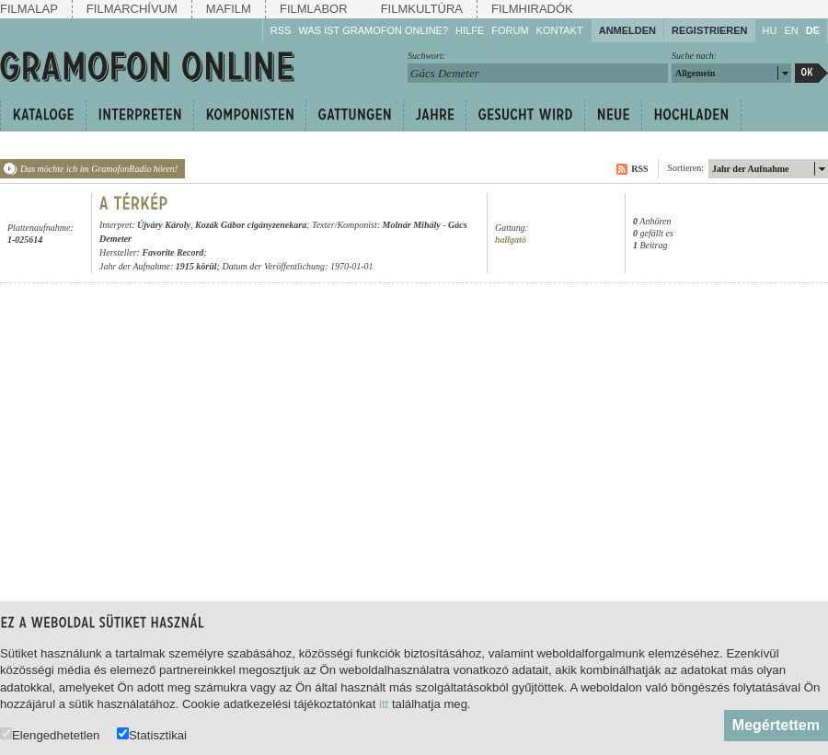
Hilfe (469, 30)
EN (791, 30)
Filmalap (29, 9)
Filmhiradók (532, 9)
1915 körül (196, 266)
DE (813, 30)
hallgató (510, 240)
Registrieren (710, 30)
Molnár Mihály (412, 225)
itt (383, 704)
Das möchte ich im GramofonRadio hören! (99, 169)
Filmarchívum (132, 9)
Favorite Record (172, 252)
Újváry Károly (163, 225)
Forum (509, 30)
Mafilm (228, 9)
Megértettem (776, 725)
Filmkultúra (422, 9)
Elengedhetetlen (49, 734)
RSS (281, 30)
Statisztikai (152, 734)
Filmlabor (314, 9)
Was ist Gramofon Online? (373, 30)
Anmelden (627, 30)
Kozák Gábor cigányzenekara (250, 225)
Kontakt (559, 30)
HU (770, 30)
